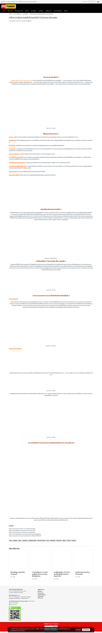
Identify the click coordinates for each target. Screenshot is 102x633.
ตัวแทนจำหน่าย (41, 596)
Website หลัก (41, 593)
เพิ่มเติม (66, 11)
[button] (70, 10)
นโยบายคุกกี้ (22, 630)
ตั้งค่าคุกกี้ (78, 629)
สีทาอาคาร (10, 11)
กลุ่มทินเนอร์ (48, 11)
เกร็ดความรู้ (40, 598)
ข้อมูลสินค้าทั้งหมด (42, 595)
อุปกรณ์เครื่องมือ (58, 11)
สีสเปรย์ (27, 11)
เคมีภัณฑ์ (41, 11)
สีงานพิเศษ (33, 11)
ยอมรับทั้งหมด (86, 629)
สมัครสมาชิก (92, 1)
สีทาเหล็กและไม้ (19, 11)
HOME (3, 11)
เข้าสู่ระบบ (85, 1)
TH (98, 1)
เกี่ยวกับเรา (40, 591)
